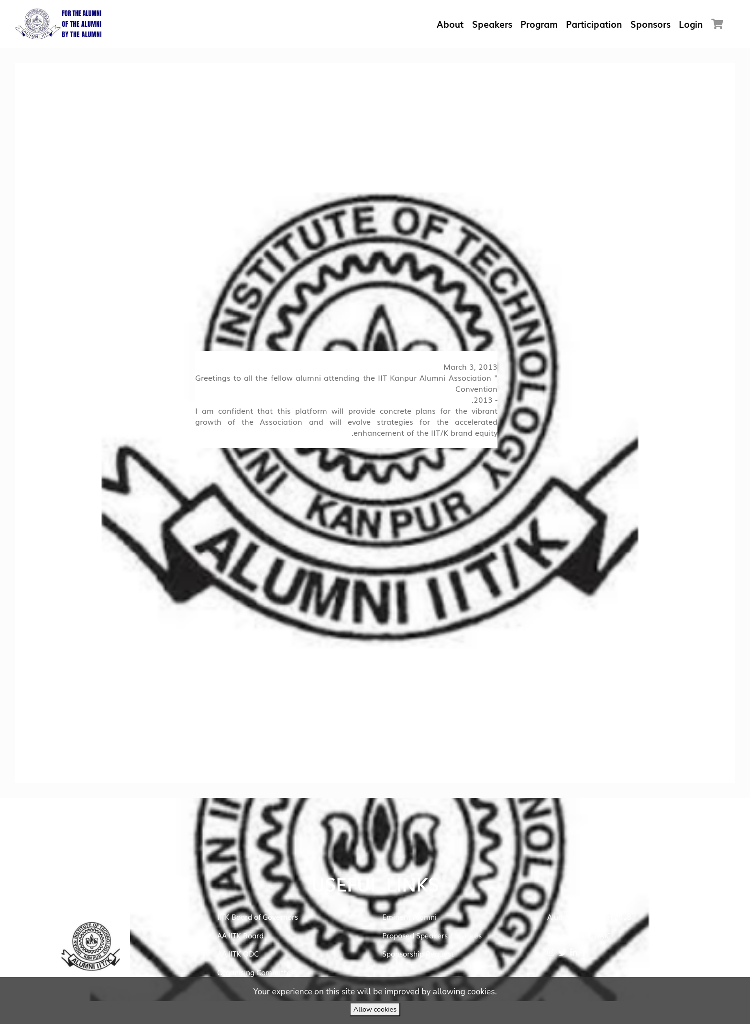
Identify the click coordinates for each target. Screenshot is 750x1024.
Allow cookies (375, 1009)
